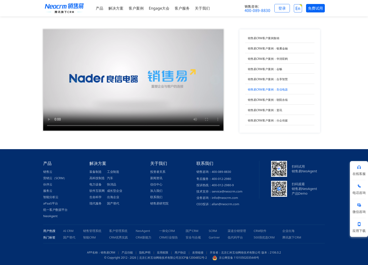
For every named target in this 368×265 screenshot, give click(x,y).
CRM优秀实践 (118, 237)
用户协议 (180, 252)
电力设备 (95, 184)
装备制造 (95, 172)
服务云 (47, 191)
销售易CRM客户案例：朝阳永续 (268, 100)
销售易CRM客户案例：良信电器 (268, 89)
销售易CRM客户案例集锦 (263, 38)
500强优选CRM (264, 237)
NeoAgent (50, 216)
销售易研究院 (159, 203)
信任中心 (156, 184)
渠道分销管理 (237, 231)
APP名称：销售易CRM (101, 252)
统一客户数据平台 (55, 210)
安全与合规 (193, 237)
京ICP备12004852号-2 (193, 258)
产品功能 (127, 252)
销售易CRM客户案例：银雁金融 (268, 48)
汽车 (110, 178)
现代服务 (95, 203)
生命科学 (95, 197)
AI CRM (68, 231)
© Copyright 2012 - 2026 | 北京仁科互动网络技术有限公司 (141, 258)
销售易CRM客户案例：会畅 (265, 69)
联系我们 (156, 197)
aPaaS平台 (50, 203)
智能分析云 (50, 197)
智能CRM (89, 237)
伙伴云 (47, 184)
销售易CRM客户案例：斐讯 (265, 110)
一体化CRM (167, 231)
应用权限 (162, 252)
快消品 (111, 184)
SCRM (213, 231)
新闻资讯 (156, 178)
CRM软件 (260, 231)
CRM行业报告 (168, 237)
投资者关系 (157, 172)
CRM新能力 (143, 237)
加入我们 (156, 191)
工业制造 (113, 172)
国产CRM (192, 231)
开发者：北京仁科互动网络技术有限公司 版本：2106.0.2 (245, 252)
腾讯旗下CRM (291, 237)
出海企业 (113, 197)
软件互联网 (97, 191)
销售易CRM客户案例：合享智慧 (268, 79)
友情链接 (197, 252)
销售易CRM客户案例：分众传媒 (268, 120)
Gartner (214, 237)
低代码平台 (235, 237)
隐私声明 (144, 252)
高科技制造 (97, 178)
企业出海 (288, 231)
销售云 (47, 172)
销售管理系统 (92, 231)
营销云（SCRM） (55, 178)
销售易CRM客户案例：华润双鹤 (268, 59)
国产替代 (113, 203)
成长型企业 (114, 191)
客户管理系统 (118, 231)
